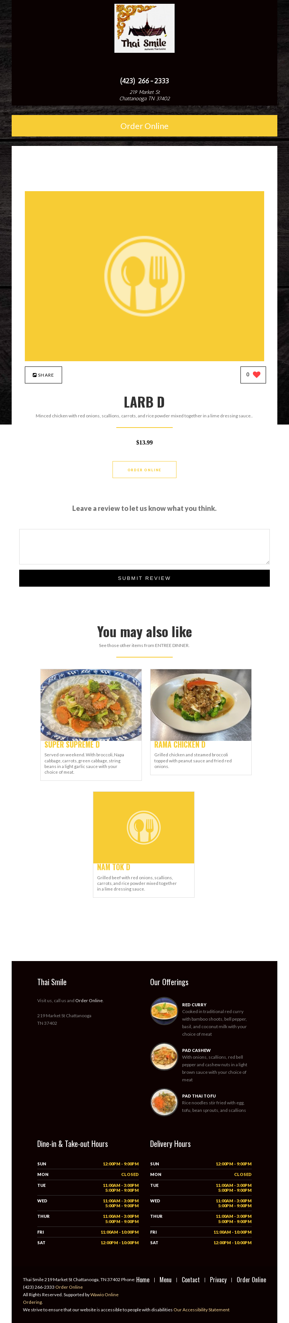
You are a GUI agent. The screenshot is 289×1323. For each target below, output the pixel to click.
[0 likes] (253, 375)
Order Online (144, 126)
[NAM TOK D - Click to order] (143, 862)
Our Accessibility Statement (201, 1309)
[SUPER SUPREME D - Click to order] (91, 739)
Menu (166, 1279)
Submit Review (144, 578)
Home (142, 1279)
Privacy (218, 1279)
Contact (191, 1279)
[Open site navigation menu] (144, 65)
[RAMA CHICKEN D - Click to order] (201, 739)
